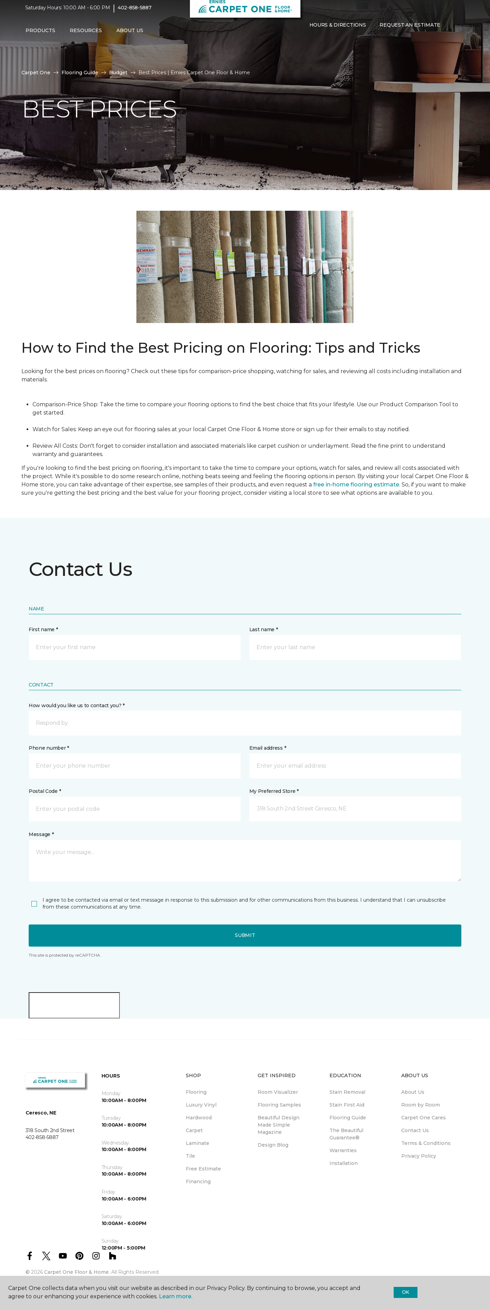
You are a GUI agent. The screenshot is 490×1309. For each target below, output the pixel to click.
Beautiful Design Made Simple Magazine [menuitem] (278, 1124)
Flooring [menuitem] (196, 1092)
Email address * (267, 748)
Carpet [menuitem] (194, 1130)
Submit (245, 935)
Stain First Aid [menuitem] (346, 1105)
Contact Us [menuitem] (415, 1130)
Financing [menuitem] (198, 1181)
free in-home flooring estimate (356, 484)
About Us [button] (129, 35)
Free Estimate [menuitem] (203, 1169)
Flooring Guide (79, 72)
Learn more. (175, 1296)
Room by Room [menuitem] (420, 1105)
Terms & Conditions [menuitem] (426, 1143)
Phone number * (49, 748)
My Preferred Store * (274, 791)
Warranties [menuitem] (343, 1150)
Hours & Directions (337, 29)
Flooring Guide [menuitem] (347, 1117)
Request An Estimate (409, 29)
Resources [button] (86, 35)
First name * (43, 629)
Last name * (263, 629)
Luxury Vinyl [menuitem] (201, 1105)
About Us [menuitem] (412, 1092)
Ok (405, 1292)
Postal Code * (45, 791)
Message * (41, 834)
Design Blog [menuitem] (273, 1145)
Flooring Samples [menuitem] (279, 1105)
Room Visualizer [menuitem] (278, 1092)
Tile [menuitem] (190, 1156)
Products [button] (40, 35)
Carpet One (35, 72)
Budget (118, 72)
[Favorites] (316, 44)
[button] (308, 44)
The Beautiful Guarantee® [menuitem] (346, 1134)
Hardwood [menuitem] (199, 1117)
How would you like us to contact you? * (77, 705)
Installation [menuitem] (343, 1163)
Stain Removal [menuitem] (347, 1092)
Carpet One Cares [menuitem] (423, 1117)
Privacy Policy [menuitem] (418, 1156)
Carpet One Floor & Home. (77, 1272)
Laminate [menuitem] (197, 1143)
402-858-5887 (135, 12)
